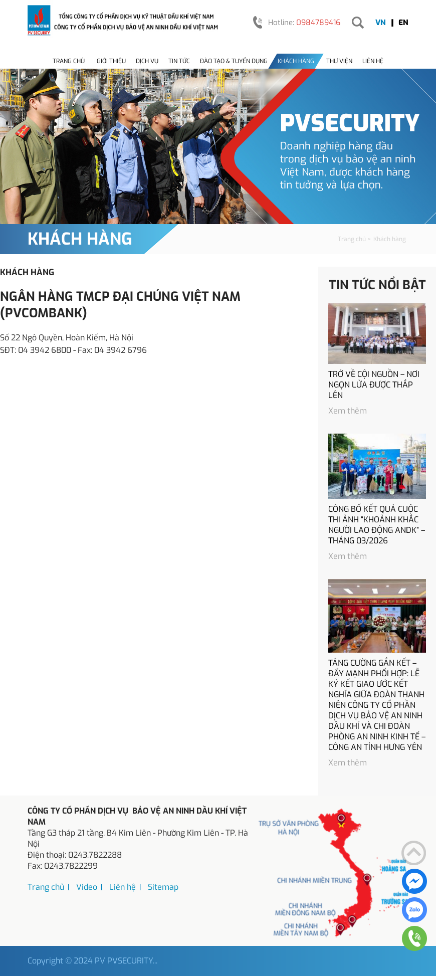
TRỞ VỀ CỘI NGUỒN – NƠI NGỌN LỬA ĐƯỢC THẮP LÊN (373, 385)
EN (403, 23)
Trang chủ (69, 61)
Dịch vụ (147, 61)
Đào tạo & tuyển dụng (234, 61)
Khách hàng (296, 61)
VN (380, 23)
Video (86, 887)
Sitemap (163, 887)
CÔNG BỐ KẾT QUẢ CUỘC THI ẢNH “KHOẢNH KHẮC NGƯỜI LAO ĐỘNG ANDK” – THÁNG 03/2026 (376, 525)
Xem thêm (347, 411)
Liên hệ (372, 61)
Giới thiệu (111, 61)
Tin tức (179, 61)
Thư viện (339, 61)
